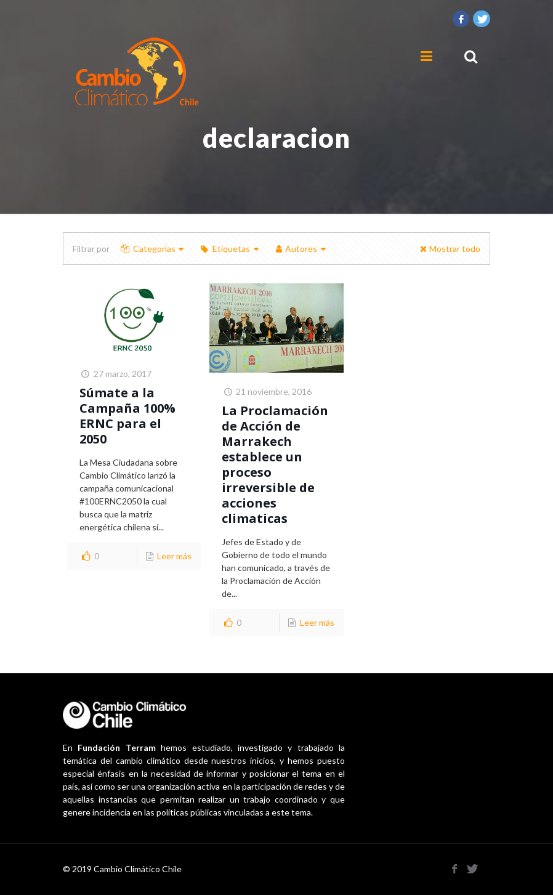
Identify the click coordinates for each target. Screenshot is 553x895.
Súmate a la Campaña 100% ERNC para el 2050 (127, 415)
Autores (301, 248)
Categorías (153, 248)
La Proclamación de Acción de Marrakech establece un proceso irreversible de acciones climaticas (275, 464)
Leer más (174, 556)
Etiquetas (230, 248)
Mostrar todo (448, 248)
